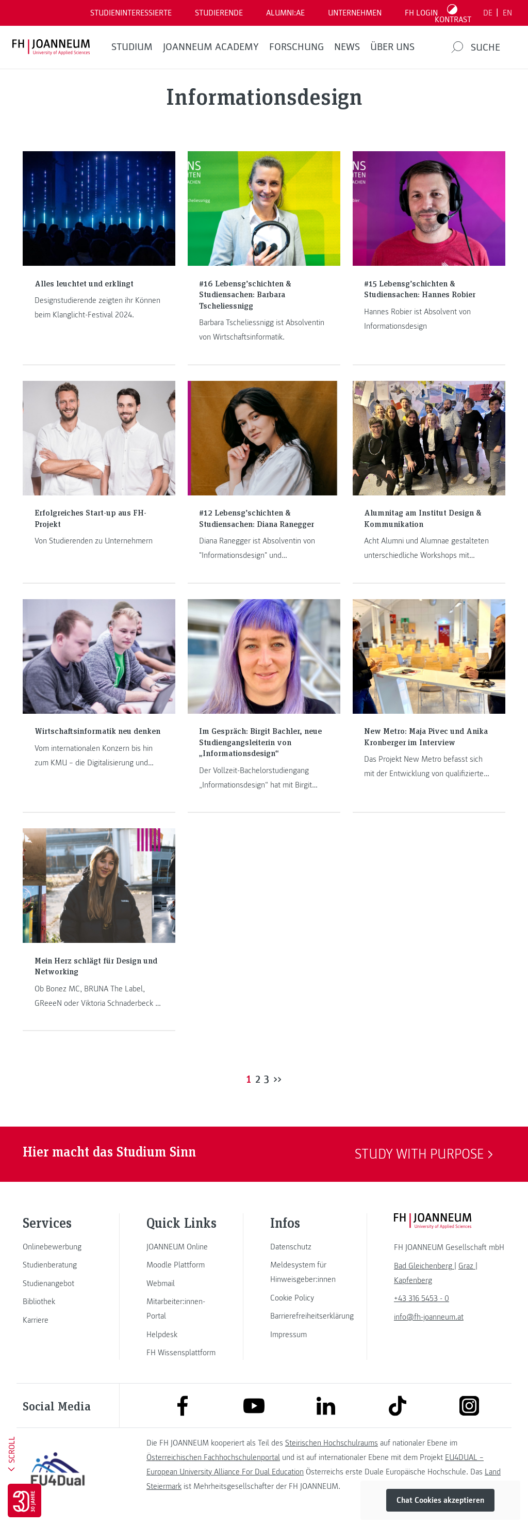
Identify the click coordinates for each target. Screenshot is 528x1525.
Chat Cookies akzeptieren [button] (440, 1500)
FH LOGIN (421, 13)
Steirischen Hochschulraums (331, 1443)
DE (487, 13)
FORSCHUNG (296, 47)
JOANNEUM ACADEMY (211, 47)
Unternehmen (355, 13)
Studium (132, 47)
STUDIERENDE (219, 13)
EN (507, 13)
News (347, 47)
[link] (58, 1247)
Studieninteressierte (131, 13)
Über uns (392, 47)
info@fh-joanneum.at (429, 1317)
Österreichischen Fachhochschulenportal (213, 1457)
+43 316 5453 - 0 (421, 1298)
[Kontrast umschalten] (453, 13)
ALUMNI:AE (285, 13)
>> (277, 1078)
